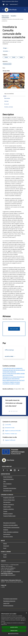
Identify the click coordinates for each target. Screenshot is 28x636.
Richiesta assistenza (8, 605)
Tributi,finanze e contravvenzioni (11, 527)
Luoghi (5, 554)
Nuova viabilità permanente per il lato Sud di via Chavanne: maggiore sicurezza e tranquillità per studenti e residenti (13, 382)
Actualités (13, 16)
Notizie (5, 543)
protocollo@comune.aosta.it (8, 575)
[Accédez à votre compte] (3, 4)
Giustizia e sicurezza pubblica (10, 525)
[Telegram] (18, 470)
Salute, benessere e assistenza (10, 532)
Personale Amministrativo (9, 488)
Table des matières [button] (9, 93)
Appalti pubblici (7, 507)
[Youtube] (11, 470)
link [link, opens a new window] (6, 624)
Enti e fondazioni (7, 484)
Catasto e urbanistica (8, 509)
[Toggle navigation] (3, 9)
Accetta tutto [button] (14, 627)
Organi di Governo (7, 477)
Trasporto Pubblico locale (9, 516)
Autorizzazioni (6, 534)
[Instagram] (14, 470)
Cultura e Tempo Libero (9, 500)
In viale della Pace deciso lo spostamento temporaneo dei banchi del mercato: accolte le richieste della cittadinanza (14, 370)
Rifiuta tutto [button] (14, 630)
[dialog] (14, 623)
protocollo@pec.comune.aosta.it (11, 571)
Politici (5, 486)
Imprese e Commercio (8, 504)
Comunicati (6, 546)
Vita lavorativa (6, 502)
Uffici (4, 481)
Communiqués (5, 17)
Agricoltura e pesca (8, 536)
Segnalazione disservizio (9, 601)
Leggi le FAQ (6, 603)
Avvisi (4, 548)
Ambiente (5, 530)
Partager (6, 48)
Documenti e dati (7, 490)
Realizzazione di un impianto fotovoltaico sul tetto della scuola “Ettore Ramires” (13, 377)
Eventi (4, 557)
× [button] (26, 613)
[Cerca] (25, 10)
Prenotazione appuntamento (10, 599)
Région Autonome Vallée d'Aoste (10, 1)
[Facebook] (3, 470)
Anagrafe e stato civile (8, 497)
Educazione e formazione (9, 523)
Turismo (5, 511)
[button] (14, 633)
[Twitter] (7, 470)
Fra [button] (7, 4)
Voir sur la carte (14, 329)
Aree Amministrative (8, 479)
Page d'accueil (5, 16)
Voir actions (6, 51)
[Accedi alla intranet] (13, 4)
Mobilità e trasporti (8, 513)
